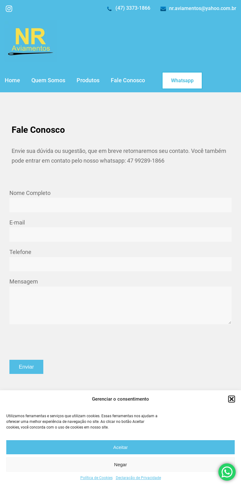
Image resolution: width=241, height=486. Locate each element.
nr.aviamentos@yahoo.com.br (202, 8)
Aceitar (120, 447)
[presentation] (57, 342)
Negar (120, 464)
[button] (231, 399)
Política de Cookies (96, 478)
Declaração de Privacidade (138, 478)
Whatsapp (182, 81)
